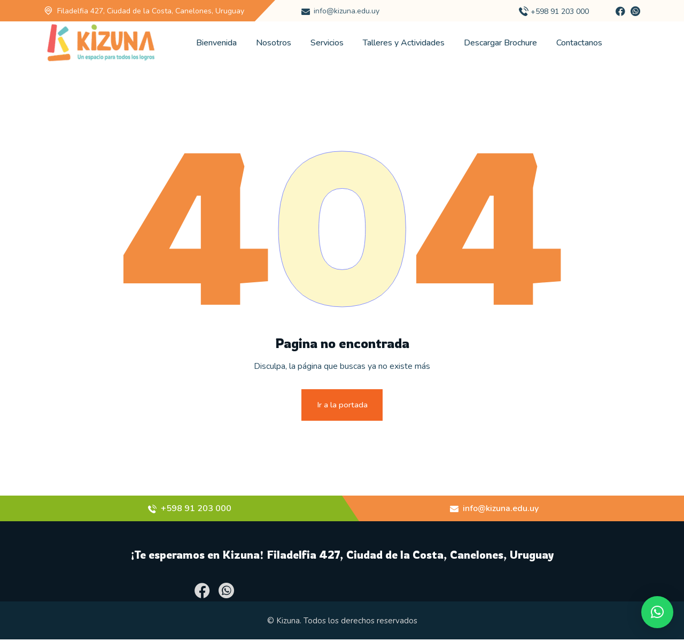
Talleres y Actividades (404, 43)
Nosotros (273, 43)
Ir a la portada (342, 405)
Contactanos (579, 43)
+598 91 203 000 (560, 11)
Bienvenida (216, 43)
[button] (657, 612)
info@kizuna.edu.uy (346, 11)
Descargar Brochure (500, 43)
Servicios (327, 43)
